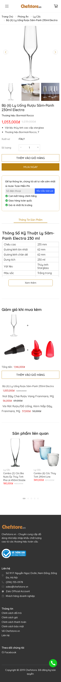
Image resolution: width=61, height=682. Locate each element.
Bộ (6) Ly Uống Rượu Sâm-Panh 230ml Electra (31, 20)
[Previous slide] (5, 52)
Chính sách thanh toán (14, 622)
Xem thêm (30, 282)
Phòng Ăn (23, 16)
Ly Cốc (37, 16)
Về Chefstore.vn (11, 630)
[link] (28, 396)
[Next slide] (55, 52)
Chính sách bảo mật (13, 626)
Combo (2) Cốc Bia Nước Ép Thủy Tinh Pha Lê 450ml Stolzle (14, 477)
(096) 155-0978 (14, 582)
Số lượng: (7, 147)
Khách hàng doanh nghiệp (20, 596)
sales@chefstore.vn (17, 586)
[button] (24, 498)
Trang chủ (7, 16)
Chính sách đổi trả (11, 613)
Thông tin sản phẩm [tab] (30, 219)
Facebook (10, 652)
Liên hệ (6, 635)
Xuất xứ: (6, 139)
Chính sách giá (10, 617)
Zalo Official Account (18, 591)
